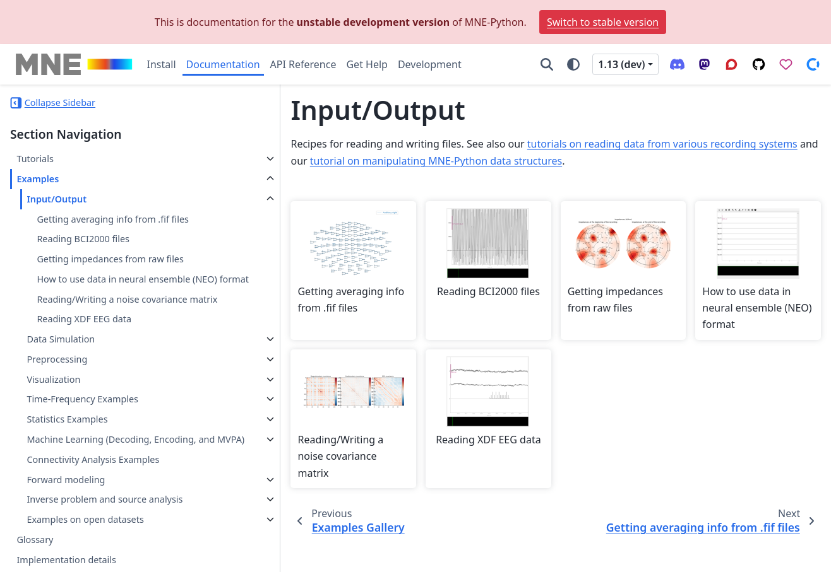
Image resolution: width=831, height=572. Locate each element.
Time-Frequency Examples (82, 429)
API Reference (303, 64)
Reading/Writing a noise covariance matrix (112, 321)
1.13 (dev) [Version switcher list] (621, 64)
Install (161, 64)
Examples (37, 179)
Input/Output (57, 199)
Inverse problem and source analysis (86, 552)
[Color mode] (573, 64)
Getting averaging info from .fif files (113, 219)
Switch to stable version (603, 22)
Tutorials (34, 159)
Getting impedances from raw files (110, 259)
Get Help (366, 64)
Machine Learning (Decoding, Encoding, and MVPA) (89, 477)
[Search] (546, 64)
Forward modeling (66, 524)
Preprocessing (57, 389)
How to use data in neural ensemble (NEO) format (113, 286)
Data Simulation (61, 369)
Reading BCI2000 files (83, 239)
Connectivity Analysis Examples (93, 504)
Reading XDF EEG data (84, 349)
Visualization (53, 409)
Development (430, 64)
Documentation (223, 64)
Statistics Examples (67, 449)
